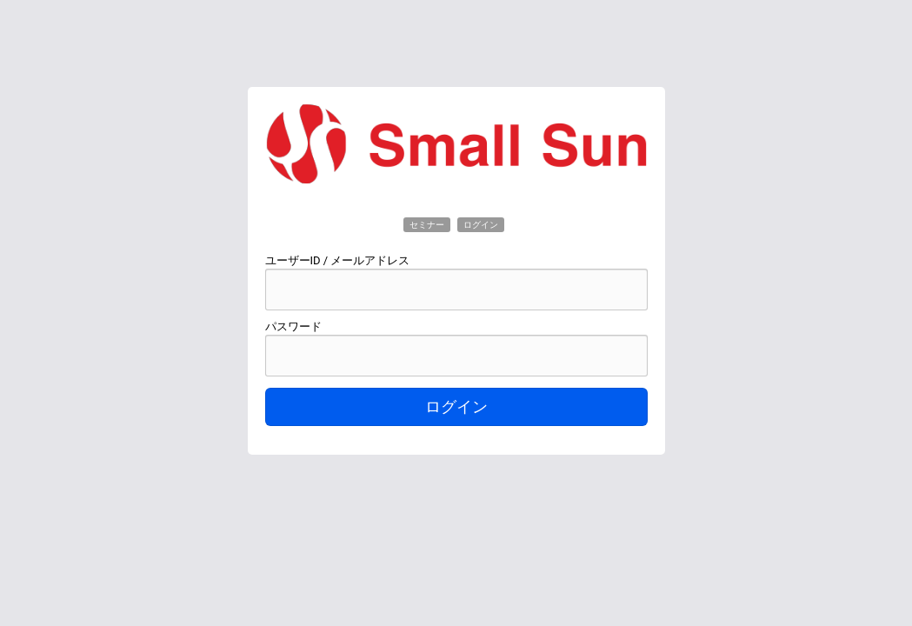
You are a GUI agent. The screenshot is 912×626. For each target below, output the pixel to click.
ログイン (456, 407)
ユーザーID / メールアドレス (337, 260)
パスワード (293, 326)
